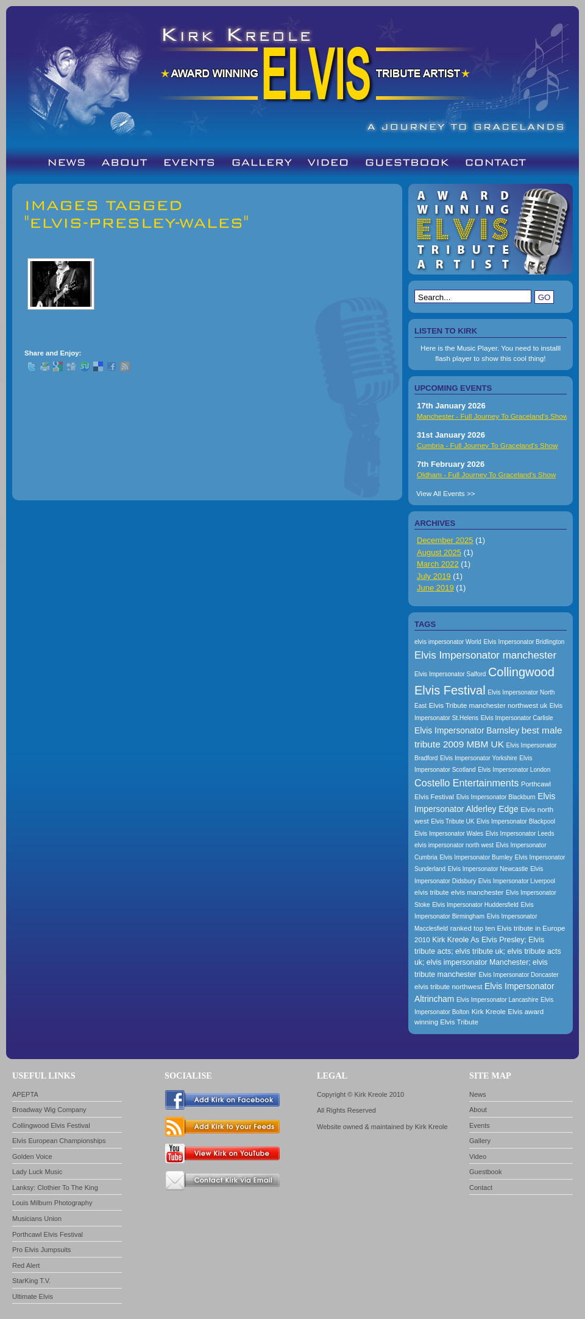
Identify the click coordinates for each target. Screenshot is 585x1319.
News (477, 1094)
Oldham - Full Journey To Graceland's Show (486, 474)
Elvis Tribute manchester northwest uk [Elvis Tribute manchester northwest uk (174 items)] (488, 705)
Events (479, 1125)
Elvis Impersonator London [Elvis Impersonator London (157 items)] (514, 769)
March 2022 (438, 564)
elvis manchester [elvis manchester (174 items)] (477, 892)
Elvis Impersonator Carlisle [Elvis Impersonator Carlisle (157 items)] (517, 718)
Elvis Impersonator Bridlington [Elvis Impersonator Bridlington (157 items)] (523, 642)
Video (477, 1156)
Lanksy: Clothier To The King (55, 1187)
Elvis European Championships (59, 1140)
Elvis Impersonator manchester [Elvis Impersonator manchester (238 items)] (485, 655)
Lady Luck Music (37, 1171)
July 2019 (434, 576)
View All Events (440, 493)
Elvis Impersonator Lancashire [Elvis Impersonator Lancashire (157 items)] (497, 999)
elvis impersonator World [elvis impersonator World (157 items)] (447, 642)
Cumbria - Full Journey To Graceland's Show (487, 445)
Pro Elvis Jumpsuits (41, 1249)
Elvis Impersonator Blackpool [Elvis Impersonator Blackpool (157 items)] (516, 821)
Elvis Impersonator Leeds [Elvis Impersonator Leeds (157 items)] (520, 833)
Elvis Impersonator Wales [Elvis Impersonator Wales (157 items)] (448, 833)
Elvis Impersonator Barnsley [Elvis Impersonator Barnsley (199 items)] (466, 730)
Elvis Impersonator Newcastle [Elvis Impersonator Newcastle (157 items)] (488, 869)
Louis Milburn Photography (52, 1202)
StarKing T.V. (31, 1280)
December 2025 (445, 540)
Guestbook (485, 1171)
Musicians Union (37, 1218)
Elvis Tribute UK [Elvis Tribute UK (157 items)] (452, 821)
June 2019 (435, 587)
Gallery (480, 1140)
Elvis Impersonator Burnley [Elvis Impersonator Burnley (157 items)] (475, 857)
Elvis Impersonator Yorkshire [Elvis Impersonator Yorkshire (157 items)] (478, 758)
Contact (480, 1187)
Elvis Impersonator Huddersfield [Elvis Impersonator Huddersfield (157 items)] (475, 904)
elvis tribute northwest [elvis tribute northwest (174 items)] (448, 986)
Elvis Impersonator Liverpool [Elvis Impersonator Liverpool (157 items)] (516, 881)
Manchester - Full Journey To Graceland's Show (492, 416)
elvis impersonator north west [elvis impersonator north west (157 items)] (454, 845)
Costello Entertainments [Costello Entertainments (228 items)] (466, 782)
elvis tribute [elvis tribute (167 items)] (431, 892)
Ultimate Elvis (32, 1296)
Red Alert (26, 1265)
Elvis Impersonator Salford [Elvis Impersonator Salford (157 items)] (450, 674)
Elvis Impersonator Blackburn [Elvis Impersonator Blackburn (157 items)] (496, 797)
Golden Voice (32, 1156)
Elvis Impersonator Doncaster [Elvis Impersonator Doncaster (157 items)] (518, 974)
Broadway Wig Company (49, 1109)
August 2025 (439, 552)
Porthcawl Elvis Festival (47, 1234)
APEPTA (25, 1094)
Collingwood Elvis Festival (51, 1125)
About (478, 1109)
